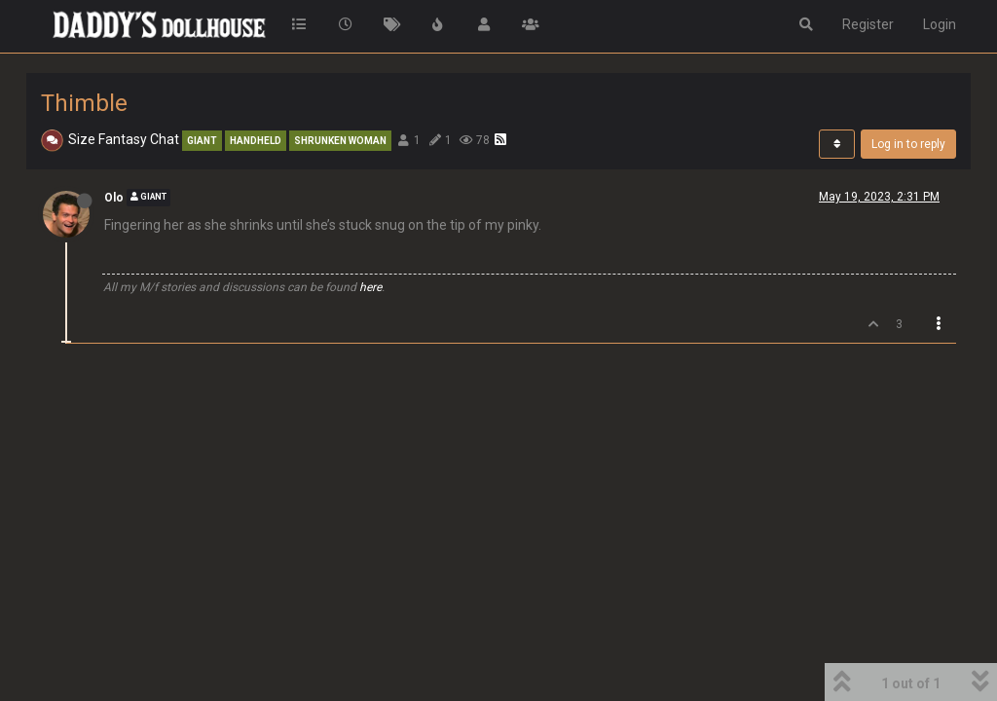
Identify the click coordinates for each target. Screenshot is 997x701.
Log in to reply (908, 144)
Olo (114, 197)
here (370, 287)
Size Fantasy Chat (123, 139)
